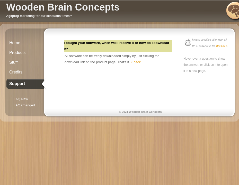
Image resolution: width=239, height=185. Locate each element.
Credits (15, 72)
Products (17, 52)
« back (135, 62)
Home (14, 43)
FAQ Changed (24, 105)
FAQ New (21, 99)
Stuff (13, 62)
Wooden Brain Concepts (63, 7)
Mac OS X (221, 46)
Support (17, 83)
